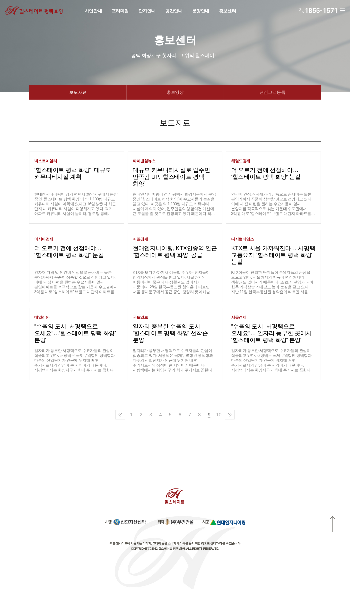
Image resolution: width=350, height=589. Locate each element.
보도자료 (77, 92)
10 (218, 414)
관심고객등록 (272, 92)
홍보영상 (175, 92)
